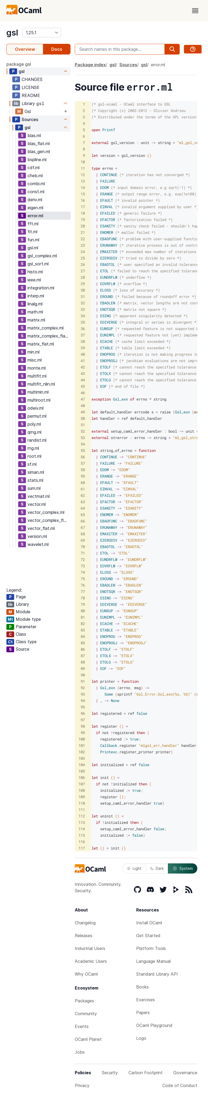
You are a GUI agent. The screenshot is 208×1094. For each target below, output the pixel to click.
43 (83, 373)
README (31, 95)
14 (83, 187)
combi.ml (36, 183)
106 (82, 777)
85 (83, 642)
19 (83, 219)
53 (83, 437)
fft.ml (33, 223)
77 (83, 591)
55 (83, 450)
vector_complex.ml (46, 512)
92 (83, 687)
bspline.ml (37, 159)
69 (83, 540)
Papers (143, 1012)
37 (83, 334)
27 (83, 270)
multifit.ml (37, 376)
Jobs (80, 1052)
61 (83, 488)
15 (83, 193)
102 (82, 751)
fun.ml (33, 239)
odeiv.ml (36, 408)
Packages (84, 1000)
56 (83, 456)
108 (82, 790)
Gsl (28, 111)
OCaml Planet (88, 1039)
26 (83, 264)
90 (83, 674)
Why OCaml (86, 974)
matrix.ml (36, 320)
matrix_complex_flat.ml (49, 336)
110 (82, 803)
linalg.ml (35, 304)
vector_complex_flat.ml (49, 520)
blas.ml (34, 135)
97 (83, 719)
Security (110, 1072)
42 (83, 367)
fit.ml (32, 231)
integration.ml (41, 287)
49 (83, 411)
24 (83, 251)
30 (83, 290)
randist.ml (37, 440)
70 (83, 546)
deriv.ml (35, 199)
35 (83, 322)
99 (83, 732)
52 (83, 431)
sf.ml (32, 464)
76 (83, 585)
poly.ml (34, 424)
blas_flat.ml (39, 143)
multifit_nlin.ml (41, 384)
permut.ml (37, 416)
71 (83, 553)
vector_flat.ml (41, 528)
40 (83, 354)
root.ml (34, 456)
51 (83, 424)
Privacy (82, 1085)
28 (83, 277)
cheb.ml (35, 175)
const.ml (36, 191)
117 (82, 848)
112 (82, 815)
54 (83, 444)
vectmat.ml (39, 496)
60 (83, 482)
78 (83, 597)
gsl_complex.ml (42, 255)
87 (83, 655)
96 (83, 713)
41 (83, 360)
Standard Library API (157, 974)
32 (83, 302)
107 (82, 783)
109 (82, 796)
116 (82, 841)
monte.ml (37, 368)
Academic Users (91, 961)
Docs (56, 49)
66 (83, 520)
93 (83, 694)
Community (86, 1013)
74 (83, 572)
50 (83, 418)
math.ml (35, 312)
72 (83, 559)
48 (83, 405)
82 (83, 623)
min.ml (34, 352)
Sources (30, 119)
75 (83, 578)
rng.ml (33, 448)
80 (83, 610)
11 (83, 168)
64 (83, 508)
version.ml (37, 536)
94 (83, 700)
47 (83, 399)
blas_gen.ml (39, 151)
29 (83, 283)
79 (83, 604)
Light (134, 868)
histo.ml (35, 271)
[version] (41, 32)
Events (82, 1026)
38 (83, 341)
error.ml (35, 215)
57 (83, 463)
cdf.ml (34, 167)
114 (82, 828)
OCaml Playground (154, 1025)
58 (83, 469)
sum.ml (34, 488)
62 (83, 495)
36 (83, 328)
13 (83, 181)
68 (83, 533)
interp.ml (36, 295)
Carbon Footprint (145, 1072)
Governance (185, 1072)
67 (83, 527)
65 (83, 514)
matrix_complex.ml (46, 328)
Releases (83, 935)
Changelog (85, 922)
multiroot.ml (39, 400)
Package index (90, 64)
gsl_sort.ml (38, 263)
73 (83, 565)
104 (82, 764)
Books (142, 987)
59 (83, 476)
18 (83, 213)
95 (83, 706)
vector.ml (37, 504)
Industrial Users (90, 948)
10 (83, 161)
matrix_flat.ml (41, 344)
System (182, 868)
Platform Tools (151, 948)
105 (82, 771)
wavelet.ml (38, 544)
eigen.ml (35, 207)
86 (83, 649)
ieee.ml (34, 279)
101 (82, 745)
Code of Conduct (179, 1085)
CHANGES (32, 79)
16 (83, 200)
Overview (25, 49)
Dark (157, 868)
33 (83, 309)
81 (83, 617)
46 (83, 392)
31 (83, 296)
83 (83, 630)
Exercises (145, 999)
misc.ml (35, 360)
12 (83, 174)
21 (83, 232)
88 (83, 662)
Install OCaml (149, 922)
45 (83, 386)
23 (83, 245)
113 (82, 822)
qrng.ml (34, 432)
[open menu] (195, 10)
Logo (141, 1038)
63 (83, 501)
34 (83, 315)
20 (83, 225)
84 (83, 636)
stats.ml (35, 480)
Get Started (148, 935)
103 (82, 758)
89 (83, 668)
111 (82, 809)
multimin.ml (38, 392)
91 (83, 681)
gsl (12, 32)
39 (83, 347)
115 (82, 835)
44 (83, 379)
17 (83, 206)
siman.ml (36, 472)
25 (83, 258)
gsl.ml (33, 247)
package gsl (18, 64)
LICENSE (31, 87)
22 (83, 238)
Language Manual (153, 961)
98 (83, 726)
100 (82, 739)
